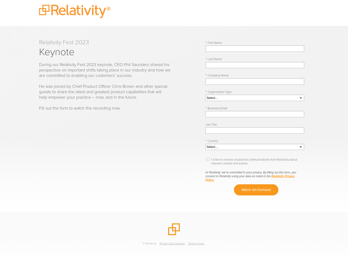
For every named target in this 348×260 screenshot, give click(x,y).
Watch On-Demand (256, 189)
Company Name (217, 75)
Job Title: (211, 124)
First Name (213, 42)
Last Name (213, 59)
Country (211, 141)
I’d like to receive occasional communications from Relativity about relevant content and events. (254, 161)
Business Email (216, 108)
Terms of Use (196, 243)
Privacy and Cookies (172, 243)
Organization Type (218, 92)
